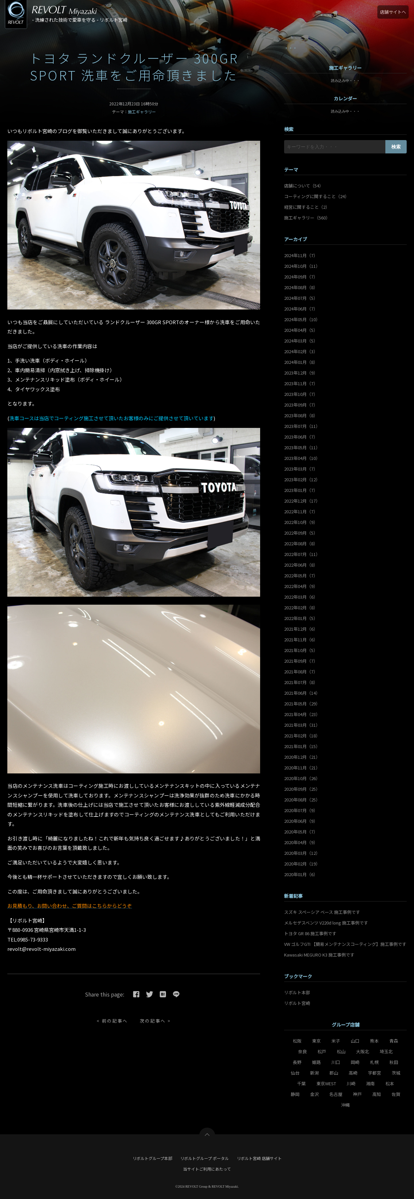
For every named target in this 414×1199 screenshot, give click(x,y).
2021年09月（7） (301, 661)
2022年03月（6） (301, 597)
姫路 (316, 1062)
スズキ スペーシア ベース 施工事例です (322, 912)
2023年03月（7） (301, 469)
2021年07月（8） (301, 682)
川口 (335, 1062)
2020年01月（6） (301, 874)
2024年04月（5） (301, 330)
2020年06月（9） (301, 821)
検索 (396, 146)
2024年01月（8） (301, 362)
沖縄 (345, 1105)
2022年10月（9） (301, 522)
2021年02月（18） (302, 735)
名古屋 (335, 1094)
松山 (341, 1051)
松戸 (321, 1051)
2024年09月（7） (301, 276)
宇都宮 (374, 1073)
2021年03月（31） (302, 725)
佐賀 (396, 1094)
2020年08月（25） (302, 799)
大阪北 (362, 1051)
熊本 (374, 1041)
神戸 (357, 1094)
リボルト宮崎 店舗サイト (259, 1158)
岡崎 (355, 1062)
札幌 (374, 1062)
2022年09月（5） (301, 533)
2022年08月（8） (301, 543)
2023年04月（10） (302, 458)
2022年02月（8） (301, 607)
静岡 (295, 1094)
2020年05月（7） (301, 831)
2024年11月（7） (301, 255)
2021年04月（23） (302, 714)
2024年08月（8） (301, 287)
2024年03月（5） (301, 341)
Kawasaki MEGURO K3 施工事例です (319, 955)
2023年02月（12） (302, 479)
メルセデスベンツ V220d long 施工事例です (326, 923)
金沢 (314, 1094)
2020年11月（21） (302, 767)
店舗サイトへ (393, 12)
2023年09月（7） (301, 405)
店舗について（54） (303, 185)
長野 (297, 1062)
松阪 (297, 1041)
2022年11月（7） (301, 511)
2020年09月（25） (302, 789)
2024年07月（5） (301, 298)
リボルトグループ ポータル (204, 1158)
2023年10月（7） (301, 394)
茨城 (396, 1073)
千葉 (301, 1083)
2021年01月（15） (302, 746)
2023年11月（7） (301, 383)
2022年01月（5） (301, 618)
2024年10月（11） (302, 266)
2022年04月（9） (301, 586)
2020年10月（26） (302, 778)
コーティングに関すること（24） (316, 196)
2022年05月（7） (301, 575)
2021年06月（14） (302, 693)
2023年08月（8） (301, 415)
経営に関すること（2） (307, 207)
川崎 (351, 1083)
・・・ (290, 48)
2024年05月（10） (302, 319)
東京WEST (326, 1083)
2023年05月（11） (302, 447)
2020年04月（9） (301, 842)
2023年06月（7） (301, 437)
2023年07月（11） (302, 426)
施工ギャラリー (142, 111)
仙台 (295, 1073)
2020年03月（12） (302, 853)
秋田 (393, 1062)
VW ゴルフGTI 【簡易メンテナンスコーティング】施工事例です (345, 944)
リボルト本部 (297, 992)
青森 (393, 1041)
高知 (376, 1094)
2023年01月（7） (301, 490)
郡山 (333, 1073)
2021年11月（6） (301, 639)
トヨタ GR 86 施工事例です (310, 933)
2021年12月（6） (301, 629)
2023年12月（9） (301, 373)
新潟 (314, 1073)
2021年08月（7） (301, 671)
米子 (335, 1041)
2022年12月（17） (302, 501)
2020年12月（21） (302, 757)
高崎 (353, 1073)
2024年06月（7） (301, 309)
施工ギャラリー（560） (307, 217)
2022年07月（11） (302, 554)
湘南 (370, 1083)
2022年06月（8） (301, 565)
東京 (316, 1041)
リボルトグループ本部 (152, 1158)
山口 (355, 1041)
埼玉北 (386, 1051)
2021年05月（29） (302, 703)
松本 (389, 1083)
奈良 (302, 1051)
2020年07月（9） (301, 810)
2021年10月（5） (301, 650)
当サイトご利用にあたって (207, 1169)
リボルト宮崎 (297, 1003)
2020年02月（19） (302, 863)
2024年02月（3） (301, 351)
